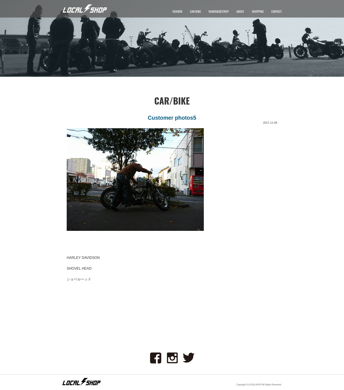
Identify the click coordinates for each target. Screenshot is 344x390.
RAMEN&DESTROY (219, 11)
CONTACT (276, 11)
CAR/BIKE (195, 11)
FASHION (177, 11)
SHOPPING (258, 11)
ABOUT (240, 11)
